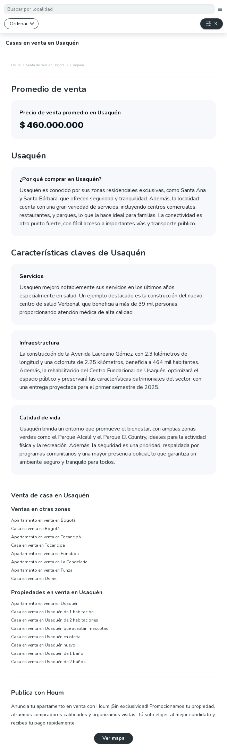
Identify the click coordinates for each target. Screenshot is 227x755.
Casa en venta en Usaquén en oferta (46, 637)
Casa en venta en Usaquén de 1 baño (47, 653)
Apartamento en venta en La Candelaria (49, 562)
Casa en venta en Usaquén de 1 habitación (52, 612)
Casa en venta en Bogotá (35, 528)
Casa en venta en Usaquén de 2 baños (48, 662)
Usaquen (77, 65)
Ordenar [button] (18, 23)
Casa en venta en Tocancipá (38, 545)
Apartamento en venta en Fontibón (45, 553)
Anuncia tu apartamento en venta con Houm (60, 706)
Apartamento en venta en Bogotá (43, 520)
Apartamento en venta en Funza (42, 570)
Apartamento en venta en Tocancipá (46, 537)
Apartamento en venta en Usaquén (44, 603)
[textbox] (109, 9)
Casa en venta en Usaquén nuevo (43, 645)
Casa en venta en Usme (33, 578)
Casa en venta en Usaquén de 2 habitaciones (54, 620)
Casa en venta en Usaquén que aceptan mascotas (59, 628)
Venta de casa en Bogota (45, 65)
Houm (16, 65)
